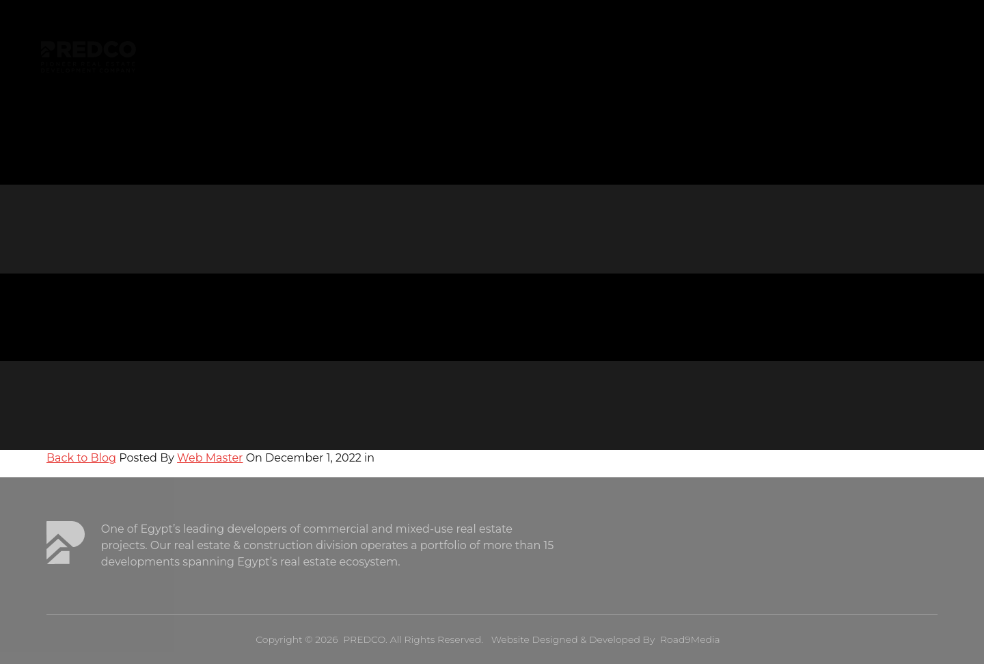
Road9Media (690, 639)
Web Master (210, 457)
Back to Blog (81, 457)
